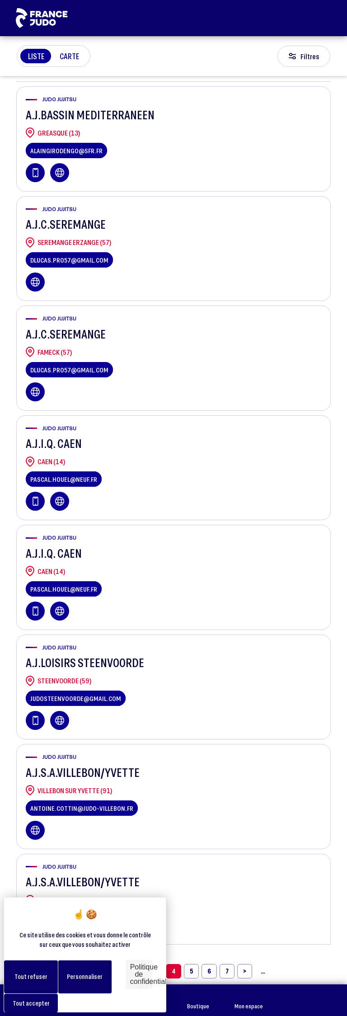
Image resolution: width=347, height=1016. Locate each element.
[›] (245, 971)
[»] (262, 971)
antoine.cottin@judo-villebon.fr (81, 808)
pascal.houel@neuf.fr (63, 479)
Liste (36, 56)
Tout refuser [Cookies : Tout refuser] (30, 976)
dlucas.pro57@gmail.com (69, 260)
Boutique (198, 1000)
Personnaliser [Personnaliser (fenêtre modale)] (85, 976)
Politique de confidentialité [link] (141, 974)
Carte (69, 56)
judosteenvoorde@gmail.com (75, 698)
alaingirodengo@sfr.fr (66, 150)
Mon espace (248, 1000)
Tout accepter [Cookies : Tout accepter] (31, 1003)
